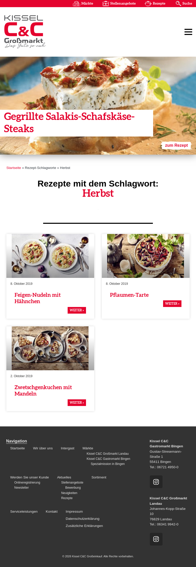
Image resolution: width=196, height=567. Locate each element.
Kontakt (51, 511)
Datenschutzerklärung (82, 519)
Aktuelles (64, 477)
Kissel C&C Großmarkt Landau (108, 453)
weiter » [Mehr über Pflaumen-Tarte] (172, 303)
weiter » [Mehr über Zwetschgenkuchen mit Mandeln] (77, 402)
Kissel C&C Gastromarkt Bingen (108, 459)
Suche (187, 3)
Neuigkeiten (69, 493)
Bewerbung (73, 487)
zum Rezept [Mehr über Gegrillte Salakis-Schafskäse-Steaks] (176, 145)
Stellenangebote (123, 3)
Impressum (74, 511)
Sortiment (98, 477)
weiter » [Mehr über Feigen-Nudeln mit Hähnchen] (77, 310)
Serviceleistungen (24, 511)
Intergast (67, 448)
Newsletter (21, 487)
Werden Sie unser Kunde (29, 477)
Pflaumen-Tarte (129, 295)
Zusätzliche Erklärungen (84, 526)
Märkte (87, 3)
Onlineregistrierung (27, 482)
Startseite (13, 168)
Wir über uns (43, 448)
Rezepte (159, 3)
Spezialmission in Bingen (108, 464)
